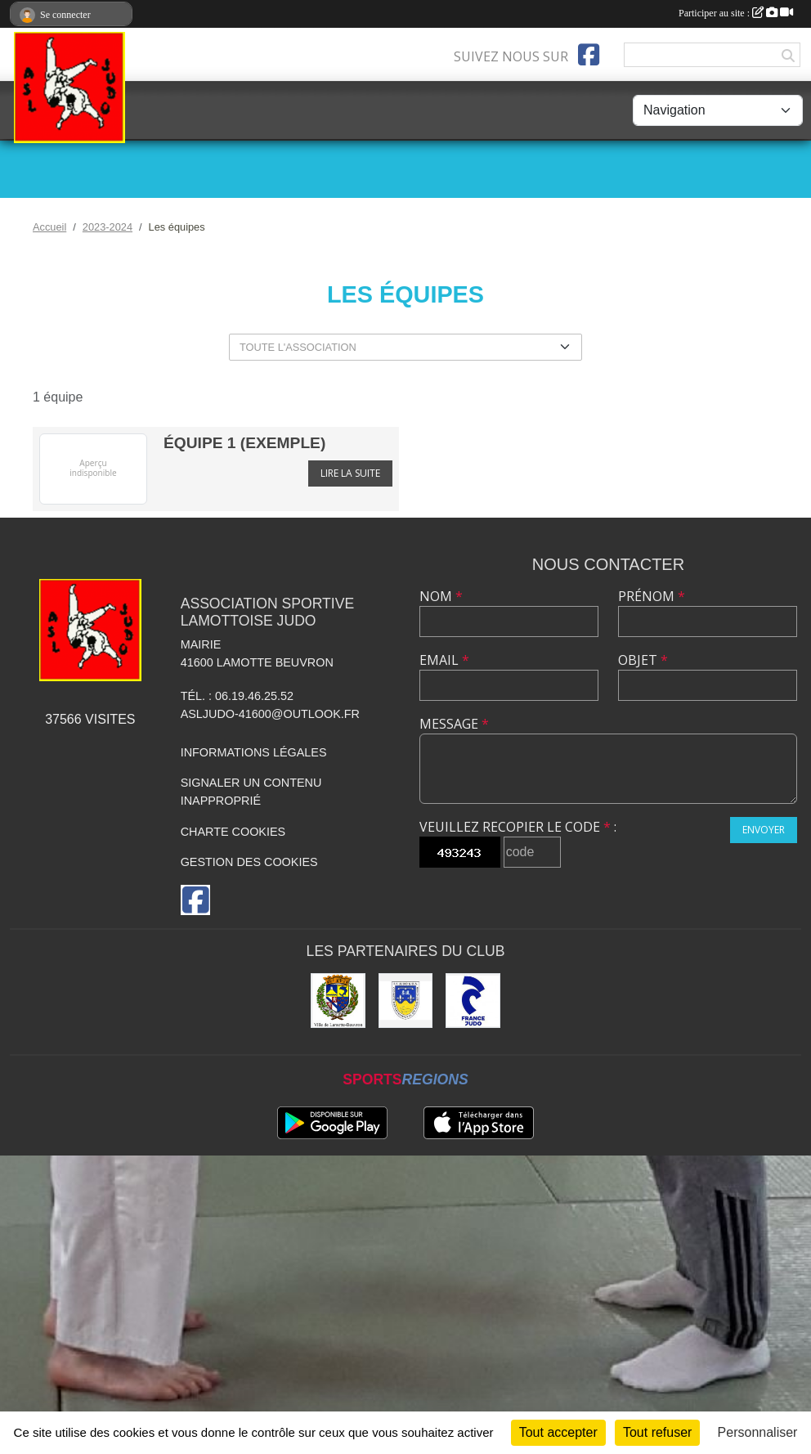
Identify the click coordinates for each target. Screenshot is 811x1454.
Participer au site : (736, 13)
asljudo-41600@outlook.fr (270, 713)
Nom (441, 596)
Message (454, 724)
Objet (643, 660)
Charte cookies (233, 831)
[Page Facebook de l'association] (588, 55)
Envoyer (763, 830)
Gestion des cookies (249, 861)
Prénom (651, 596)
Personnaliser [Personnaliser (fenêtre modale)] (758, 1432)
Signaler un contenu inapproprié (251, 791)
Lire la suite (350, 473)
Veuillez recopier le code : (517, 827)
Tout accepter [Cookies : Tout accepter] (558, 1432)
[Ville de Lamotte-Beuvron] (338, 1000)
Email (444, 660)
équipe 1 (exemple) (244, 442)
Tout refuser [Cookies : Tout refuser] (657, 1432)
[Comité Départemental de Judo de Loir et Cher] (406, 1000)
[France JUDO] (473, 1000)
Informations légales (254, 752)
